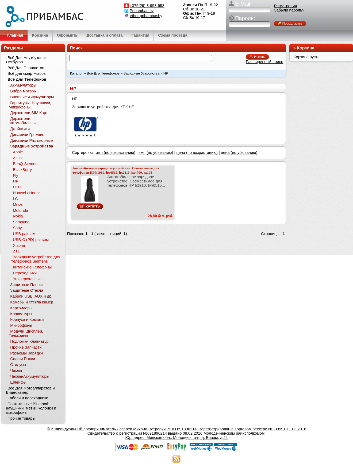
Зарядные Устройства (141, 73)
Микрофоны (21, 325)
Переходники (25, 273)
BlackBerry (22, 169)
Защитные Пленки (27, 285)
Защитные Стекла (26, 290)
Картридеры (21, 308)
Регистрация (285, 6)
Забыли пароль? (289, 10)
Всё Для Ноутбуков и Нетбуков (25, 60)
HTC (17, 187)
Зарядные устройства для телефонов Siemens (35, 259)
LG (15, 199)
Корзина (305, 48)
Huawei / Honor (26, 193)
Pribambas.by (142, 11)
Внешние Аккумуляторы (32, 97)
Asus (17, 158)
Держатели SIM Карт (29, 113)
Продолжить (290, 23)
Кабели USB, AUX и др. (31, 296)
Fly (15, 175)
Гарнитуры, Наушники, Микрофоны (30, 105)
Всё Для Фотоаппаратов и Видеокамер (30, 390)
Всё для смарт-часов (26, 73)
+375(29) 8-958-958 (147, 5)
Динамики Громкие (27, 134)
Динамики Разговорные (31, 140)
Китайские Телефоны (32, 267)
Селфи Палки (22, 359)
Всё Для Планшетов (25, 68)
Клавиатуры (21, 314)
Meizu (18, 204)
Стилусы (18, 364)
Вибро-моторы (23, 91)
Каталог (76, 73)
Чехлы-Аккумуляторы (29, 376)
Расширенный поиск (264, 62)
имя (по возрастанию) (115, 152)
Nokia (18, 216)
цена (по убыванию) (239, 152)
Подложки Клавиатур (29, 341)
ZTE (16, 251)
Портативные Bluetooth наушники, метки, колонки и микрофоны (31, 408)
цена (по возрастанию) (197, 152)
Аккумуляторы (23, 85)
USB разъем (24, 234)
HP (15, 181)
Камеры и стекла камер (31, 302)
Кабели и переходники (27, 398)
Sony (17, 228)
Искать (257, 57)
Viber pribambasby (146, 16)
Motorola (20, 210)
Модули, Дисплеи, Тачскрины (26, 333)
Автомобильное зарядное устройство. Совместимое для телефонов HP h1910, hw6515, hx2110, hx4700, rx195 (115, 170)
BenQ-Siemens (26, 164)
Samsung (21, 222)
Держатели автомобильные (23, 120)
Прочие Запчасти (26, 347)
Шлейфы (18, 382)
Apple (18, 152)
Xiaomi (19, 245)
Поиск (76, 48)
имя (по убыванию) (156, 152)
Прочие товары (21, 418)
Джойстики (20, 129)
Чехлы (16, 370)
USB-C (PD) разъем (31, 239)
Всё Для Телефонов (103, 73)
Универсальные (27, 279)
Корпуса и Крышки (27, 319)
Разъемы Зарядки (26, 353)
